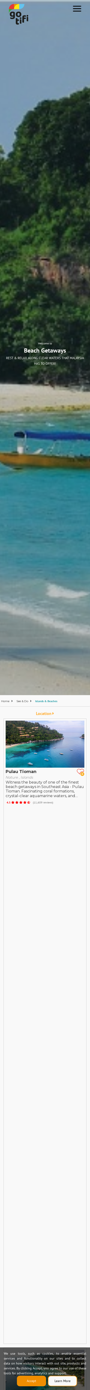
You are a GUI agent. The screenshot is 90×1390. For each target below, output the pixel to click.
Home (5, 701)
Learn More (62, 1381)
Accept (31, 1381)
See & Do (22, 701)
